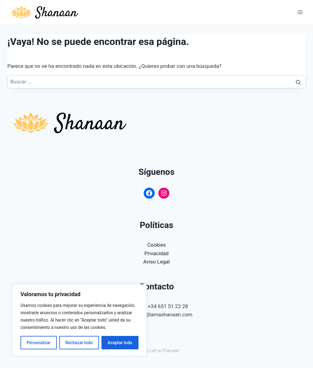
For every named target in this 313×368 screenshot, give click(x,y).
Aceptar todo (120, 342)
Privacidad (156, 253)
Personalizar (38, 342)
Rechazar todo (79, 342)
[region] (79, 320)
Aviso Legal (156, 262)
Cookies (156, 245)
